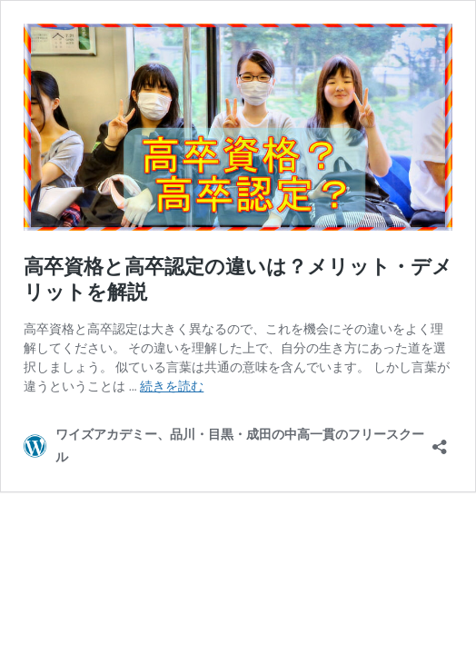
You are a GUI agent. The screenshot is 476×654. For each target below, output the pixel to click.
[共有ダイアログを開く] (439, 441)
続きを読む (171, 386)
